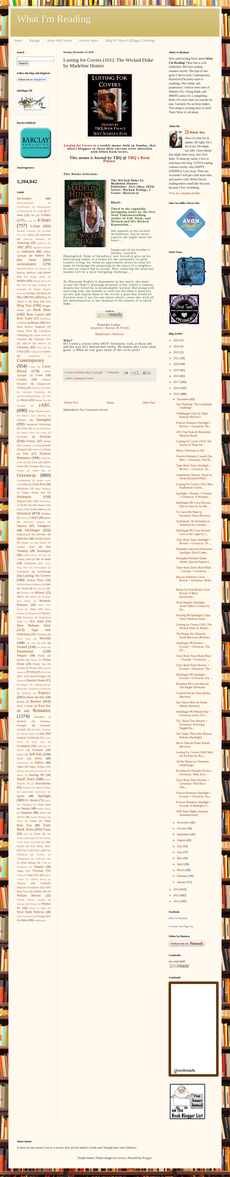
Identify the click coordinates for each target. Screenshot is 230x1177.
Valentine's (22, 867)
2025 (176, 340)
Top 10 (26, 850)
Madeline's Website (109, 334)
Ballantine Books (25, 268)
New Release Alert (34, 625)
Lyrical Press (35, 580)
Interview (22, 538)
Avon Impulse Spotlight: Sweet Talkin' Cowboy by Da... (193, 606)
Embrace (21, 419)
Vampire (39, 866)
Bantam (43, 268)
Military (40, 592)
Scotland (37, 750)
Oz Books (42, 647)
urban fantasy (28, 862)
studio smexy (44, 808)
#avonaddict (24, 198)
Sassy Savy (38, 742)
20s (33, 215)
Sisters (20, 775)
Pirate (41, 655)
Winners (21, 904)
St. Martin (32, 800)
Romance (42, 710)
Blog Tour (24, 305)
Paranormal (25, 651)
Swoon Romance (38, 817)
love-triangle (40, 567)
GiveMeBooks (24, 480)
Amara (30, 234)
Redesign (26, 693)
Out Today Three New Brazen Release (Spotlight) (194, 735)
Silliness (21, 771)
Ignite (48, 517)
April (180, 864)
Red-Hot (46, 688)
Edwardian (46, 411)
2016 (176, 388)
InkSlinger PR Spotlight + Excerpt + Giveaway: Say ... (194, 676)
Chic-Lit (26, 343)
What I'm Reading (54, 18)
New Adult (37, 621)
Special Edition (43, 787)
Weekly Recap (38, 879)
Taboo (20, 821)
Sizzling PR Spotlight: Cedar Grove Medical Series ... (193, 617)
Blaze (44, 293)
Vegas (20, 870)
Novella (45, 638)
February (182, 876)
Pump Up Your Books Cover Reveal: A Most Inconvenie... (193, 593)
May (180, 858)
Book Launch (35, 314)
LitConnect (30, 563)
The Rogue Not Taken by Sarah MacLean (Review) (193, 635)
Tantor (33, 821)
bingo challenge (39, 285)
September (183, 834)
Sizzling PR (36, 775)
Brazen (35, 322)
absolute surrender (26, 231)
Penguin (22, 655)
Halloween (22, 488)
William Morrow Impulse (31, 899)
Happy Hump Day (33, 492)
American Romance (34, 239)
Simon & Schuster (38, 771)
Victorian (37, 870)
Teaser (47, 829)
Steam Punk (44, 804)
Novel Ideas (24, 638)
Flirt (25, 453)
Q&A (20, 676)
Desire (24, 400)
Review (35, 701)
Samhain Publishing (28, 737)
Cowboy (22, 379)
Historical (24, 513)
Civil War (42, 347)
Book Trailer (24, 318)
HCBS (23, 505)
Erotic (24, 428)
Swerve (21, 817)
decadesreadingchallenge (29, 396)
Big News (22, 285)
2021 (176, 358)
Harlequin (24, 497)
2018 (176, 376)
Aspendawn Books (41, 247)
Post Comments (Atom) (94, 409)
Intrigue (25, 542)
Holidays (46, 513)
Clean (20, 351)
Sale (42, 733)
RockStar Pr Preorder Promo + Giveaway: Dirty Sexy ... (194, 772)
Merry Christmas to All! (190, 450)
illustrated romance (33, 522)
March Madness (33, 584)
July (180, 846)
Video (20, 875)
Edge (31, 411)
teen (26, 834)
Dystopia (21, 405)
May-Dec (37, 588)
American (45, 234)
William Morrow (29, 895)
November (183, 822)
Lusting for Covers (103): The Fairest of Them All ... (194, 443)
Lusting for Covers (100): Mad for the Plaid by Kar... (194, 754)
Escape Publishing (42, 428)
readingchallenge (43, 684)
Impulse (21, 525)
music (33, 609)
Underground (23, 858)
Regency (44, 693)
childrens (42, 343)
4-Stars (44, 220)
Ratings (34, 40)
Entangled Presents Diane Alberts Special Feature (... (193, 560)
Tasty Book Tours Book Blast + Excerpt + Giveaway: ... (193, 569)
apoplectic (42, 243)
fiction (47, 441)
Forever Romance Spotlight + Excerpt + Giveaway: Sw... (193, 794)
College (34, 351)
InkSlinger (32, 530)
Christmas (23, 347)
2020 (176, 364)
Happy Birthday (43, 488)
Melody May (197, 132)
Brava (23, 322)
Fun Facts (32, 462)
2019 (176, 370)
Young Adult (44, 916)
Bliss (20, 297)
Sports (20, 796)
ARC (20, 247)
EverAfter (22, 436)
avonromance (26, 264)
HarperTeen (45, 501)
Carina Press (24, 330)
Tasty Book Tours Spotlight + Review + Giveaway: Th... (193, 541)
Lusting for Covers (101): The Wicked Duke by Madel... (194, 626)
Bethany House (40, 281)
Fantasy (31, 441)
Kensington (44, 551)
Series (38, 758)
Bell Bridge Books (34, 276)
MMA (33, 596)
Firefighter (26, 445)
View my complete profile (184, 193)
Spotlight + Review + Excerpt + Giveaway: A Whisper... (193, 495)
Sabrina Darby (28, 733)
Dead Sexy (36, 388)
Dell (49, 396)
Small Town (25, 779)
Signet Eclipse (37, 766)
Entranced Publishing (39, 424)
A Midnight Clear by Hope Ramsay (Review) (192, 415)
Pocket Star (39, 664)
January (182, 882)
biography (21, 289)
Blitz (32, 297)
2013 (176, 895)
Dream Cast (41, 400)
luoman (121, 1158)
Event (43, 432)
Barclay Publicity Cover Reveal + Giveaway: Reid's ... (193, 580)
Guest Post (38, 484)
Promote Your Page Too (181, 926)
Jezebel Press (26, 546)
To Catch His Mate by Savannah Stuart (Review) (193, 513)
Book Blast (42, 310)
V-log (44, 862)
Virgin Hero (33, 875)
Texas (37, 833)
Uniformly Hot (43, 858)
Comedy (46, 351)
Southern (27, 787)
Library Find (24, 559)
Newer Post (71, 402)
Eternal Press (28, 432)
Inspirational (23, 534)
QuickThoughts (38, 676)
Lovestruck (23, 571)
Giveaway (26, 475)
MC (48, 588)
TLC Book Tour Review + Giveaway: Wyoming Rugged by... (191, 724)
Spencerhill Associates (33, 791)
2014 (176, 889)
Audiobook (28, 251)
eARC (45, 405)
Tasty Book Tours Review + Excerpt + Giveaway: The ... (194, 667)
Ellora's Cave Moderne (34, 415)
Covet (39, 375)
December (183, 399)
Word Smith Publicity (30, 912)
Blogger (147, 1158)
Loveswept (44, 571)
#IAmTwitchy (23, 207)
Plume (34, 660)
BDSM (47, 272)
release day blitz (35, 697)
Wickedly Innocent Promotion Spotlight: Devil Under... (194, 550)
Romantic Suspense (41, 729)
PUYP (44, 672)
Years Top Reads (25, 916)
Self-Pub (35, 754)
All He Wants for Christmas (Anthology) (192, 763)
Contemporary (30, 360)
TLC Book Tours (40, 846)
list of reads (43, 559)
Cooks (33, 366)
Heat (45, 509)
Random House (36, 680)
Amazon (96, 327)
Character (22, 339)
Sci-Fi (20, 750)
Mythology (28, 617)
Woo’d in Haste (37, 908)
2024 (176, 346)
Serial (20, 758)
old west (30, 643)
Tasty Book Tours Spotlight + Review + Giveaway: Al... (193, 467)
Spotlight (44, 796)
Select (20, 754)
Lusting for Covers (83, 378)
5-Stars (35, 226)
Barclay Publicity (26, 272)
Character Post (42, 339)
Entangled (43, 420)
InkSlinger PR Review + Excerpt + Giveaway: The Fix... (193, 647)
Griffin (24, 484)
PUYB (30, 672)
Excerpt (45, 436)
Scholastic (42, 746)
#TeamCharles (44, 207)
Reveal (20, 701)
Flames (35, 449)
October (182, 828)
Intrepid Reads (43, 538)
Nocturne (42, 634)
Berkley (21, 280)
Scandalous (23, 746)
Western (21, 883)
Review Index (88, 40)
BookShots (45, 318)
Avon (32, 260)
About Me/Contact (59, 40)
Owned (22, 647)
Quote (20, 680)
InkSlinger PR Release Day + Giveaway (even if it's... (193, 713)
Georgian (34, 466)
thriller (37, 842)
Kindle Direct (30, 555)
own (43, 643)
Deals (48, 388)
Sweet (43, 812)
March (181, 870)
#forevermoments (25, 203)
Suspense (26, 812)
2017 (176, 382)
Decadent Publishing (34, 392)
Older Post (149, 402)
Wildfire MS (40, 891)
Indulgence (44, 525)
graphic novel (44, 480)
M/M (19, 584)
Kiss (44, 555)
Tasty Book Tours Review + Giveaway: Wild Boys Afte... (192, 783)
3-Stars (46, 215)
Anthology (23, 242)
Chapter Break (40, 335)
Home (18, 40)
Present (21, 668)
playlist (21, 659)
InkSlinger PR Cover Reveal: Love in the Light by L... (193, 532)
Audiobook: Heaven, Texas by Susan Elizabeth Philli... (194, 476)
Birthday (31, 293)
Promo (33, 668)
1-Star (40, 211)
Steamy (25, 808)
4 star (29, 220)
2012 (176, 901)
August (181, 840)
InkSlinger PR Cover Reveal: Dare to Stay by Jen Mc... (193, 504)
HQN (34, 517)
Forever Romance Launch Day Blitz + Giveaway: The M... (194, 458)
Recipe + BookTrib (29, 688)
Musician (33, 613)
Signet (20, 766)
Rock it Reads (25, 705)
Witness (33, 904)
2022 (176, 352)
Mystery (46, 613)
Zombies (38, 920)
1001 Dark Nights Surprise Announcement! (192, 813)
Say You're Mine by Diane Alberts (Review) (191, 704)
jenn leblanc (40, 542)
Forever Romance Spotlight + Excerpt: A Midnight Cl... (193, 804)
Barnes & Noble (117, 327)
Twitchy (41, 854)
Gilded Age (38, 470)
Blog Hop (39, 301)
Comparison (34, 356)
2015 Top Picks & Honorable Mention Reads (193, 433)
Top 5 (37, 850)
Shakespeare (23, 762)
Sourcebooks (43, 783)
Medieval (25, 592)
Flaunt (47, 449)
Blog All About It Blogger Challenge (130, 40)
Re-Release (22, 684)
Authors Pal (43, 255)
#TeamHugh (26, 211)
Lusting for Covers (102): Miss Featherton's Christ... (194, 486)
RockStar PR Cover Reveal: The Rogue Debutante (192, 685)
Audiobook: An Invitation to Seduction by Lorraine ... (193, 523)
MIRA (20, 596)
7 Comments (112, 372)
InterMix (41, 534)
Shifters (39, 762)
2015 (176, 394)
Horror (24, 518)
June (180, 852)
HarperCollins (24, 501)
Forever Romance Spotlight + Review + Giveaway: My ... (194, 424)
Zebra (24, 920)
